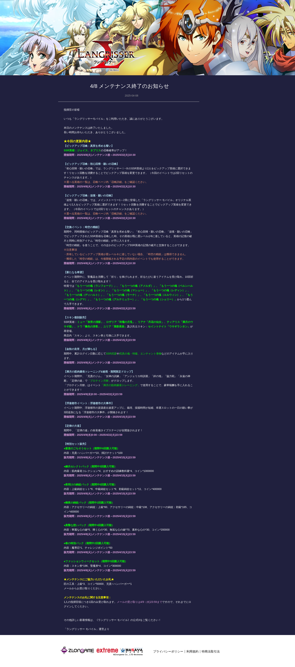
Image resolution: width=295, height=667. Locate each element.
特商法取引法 (211, 651)
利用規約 (192, 651)
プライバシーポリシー (168, 651)
